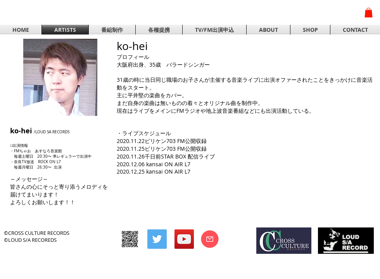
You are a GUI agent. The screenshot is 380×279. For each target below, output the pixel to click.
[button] (368, 12)
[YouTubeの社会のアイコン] (184, 239)
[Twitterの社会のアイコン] (157, 239)
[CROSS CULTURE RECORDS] (130, 239)
